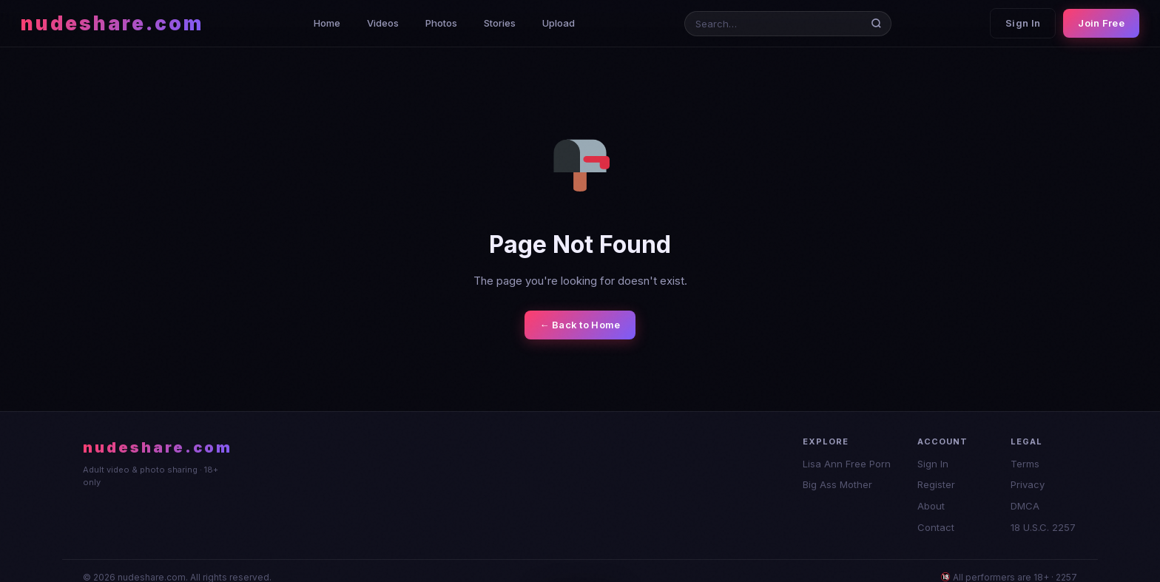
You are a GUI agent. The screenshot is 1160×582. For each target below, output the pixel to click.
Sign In (1022, 23)
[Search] (879, 23)
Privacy (1028, 484)
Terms (1025, 464)
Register (936, 484)
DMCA (1025, 506)
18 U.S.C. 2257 (1043, 527)
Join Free (1101, 23)
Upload (558, 23)
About (931, 506)
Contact (935, 527)
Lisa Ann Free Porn (847, 464)
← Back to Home (579, 325)
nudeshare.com (112, 23)
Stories (500, 23)
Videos (383, 23)
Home (327, 23)
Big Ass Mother (837, 484)
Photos (441, 23)
